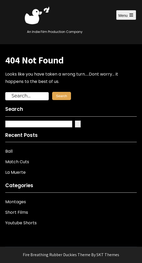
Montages (15, 202)
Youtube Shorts (21, 223)
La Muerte (15, 172)
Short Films (16, 212)
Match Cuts (17, 162)
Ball (9, 151)
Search (14, 109)
